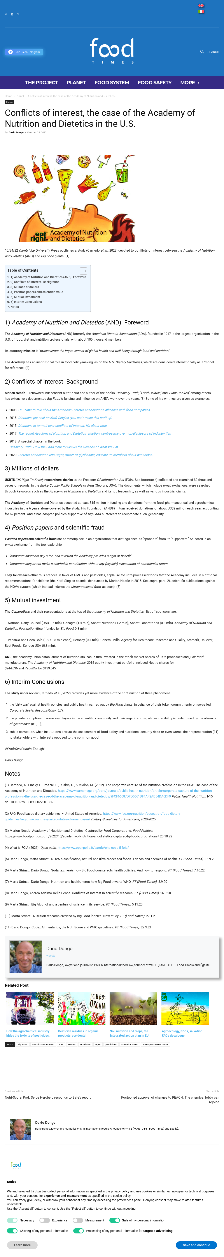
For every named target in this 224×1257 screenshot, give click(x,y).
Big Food (23, 1044)
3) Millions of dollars (24, 287)
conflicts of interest (43, 1044)
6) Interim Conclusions (26, 302)
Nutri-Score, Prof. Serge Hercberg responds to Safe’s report (48, 1097)
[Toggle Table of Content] (81, 271)
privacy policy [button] (120, 1191)
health (71, 1044)
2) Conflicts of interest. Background (35, 282)
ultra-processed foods (155, 1044)
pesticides (111, 1044)
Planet (20, 96)
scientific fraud (129, 1044)
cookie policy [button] (121, 1195)
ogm (98, 1044)
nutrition (85, 1044)
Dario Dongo (16, 132)
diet (61, 1044)
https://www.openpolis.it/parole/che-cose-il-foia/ (93, 848)
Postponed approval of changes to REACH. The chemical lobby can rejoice (170, 1100)
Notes (14, 307)
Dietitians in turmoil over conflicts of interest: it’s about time (62, 426)
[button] (208, 52)
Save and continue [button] (196, 1245)
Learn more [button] (22, 1245)
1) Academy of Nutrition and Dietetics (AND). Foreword (48, 277)
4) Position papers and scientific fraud (36, 292)
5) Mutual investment (25, 297)
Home (8, 96)
